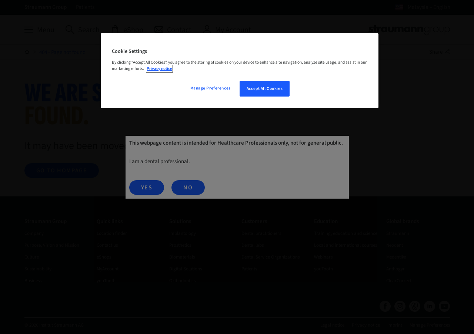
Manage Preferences (210, 88)
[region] (239, 70)
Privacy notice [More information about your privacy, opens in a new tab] (159, 68)
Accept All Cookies (265, 88)
